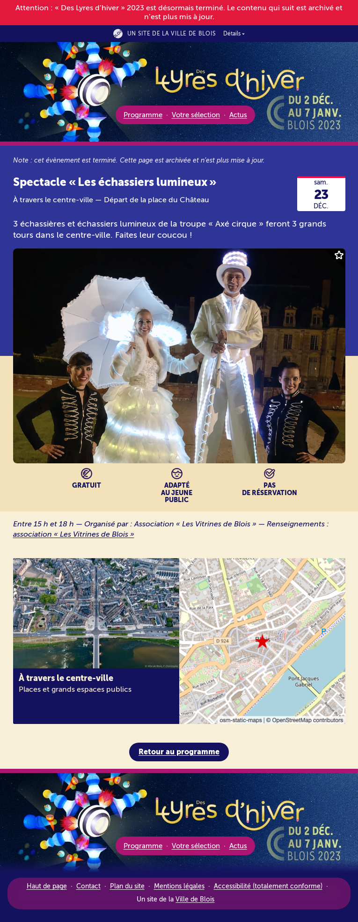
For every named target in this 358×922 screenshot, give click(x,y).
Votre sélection (196, 115)
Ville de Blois (194, 899)
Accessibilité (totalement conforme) (268, 886)
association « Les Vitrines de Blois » (77, 534)
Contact (88, 886)
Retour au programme (179, 751)
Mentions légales (179, 886)
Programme (143, 115)
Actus (238, 115)
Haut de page (47, 886)
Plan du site (127, 886)
